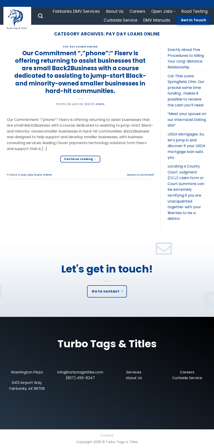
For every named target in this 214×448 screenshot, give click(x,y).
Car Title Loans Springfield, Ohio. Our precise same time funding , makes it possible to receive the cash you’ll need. (186, 90)
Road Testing (194, 11)
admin (100, 104)
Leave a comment (140, 175)
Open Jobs (163, 11)
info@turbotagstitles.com (80, 372)
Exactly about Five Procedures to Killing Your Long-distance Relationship (186, 58)
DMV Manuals (156, 20)
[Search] (40, 16)
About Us (114, 11)
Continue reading (80, 159)
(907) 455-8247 (80, 377)
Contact (107, 435)
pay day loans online (80, 46)
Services (133, 372)
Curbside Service (120, 20)
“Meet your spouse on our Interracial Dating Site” (187, 119)
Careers (137, 11)
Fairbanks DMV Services (76, 11)
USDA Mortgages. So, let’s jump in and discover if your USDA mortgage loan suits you (186, 146)
